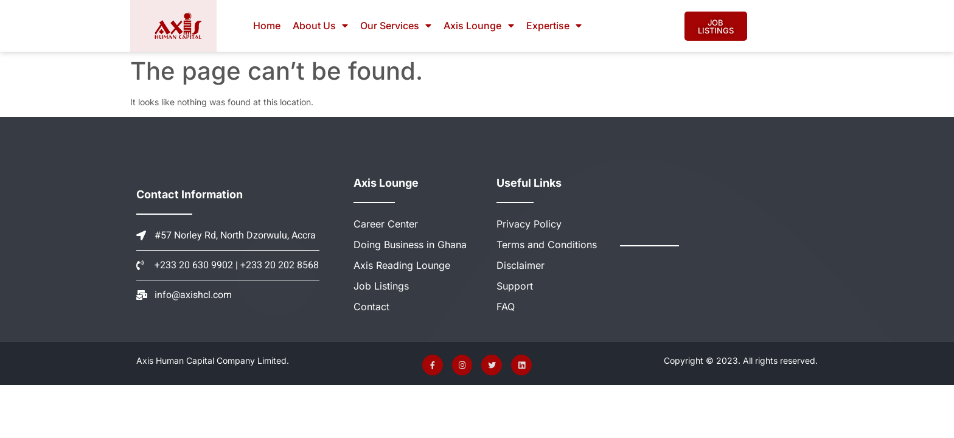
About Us (320, 25)
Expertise (554, 25)
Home (266, 25)
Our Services (395, 25)
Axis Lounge (479, 25)
